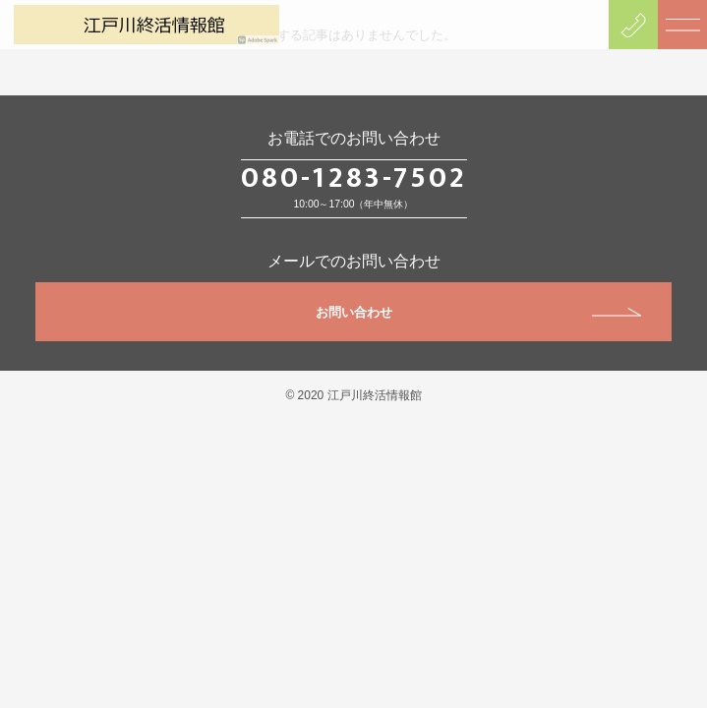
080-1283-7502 (354, 178)
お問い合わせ (479, 312)
